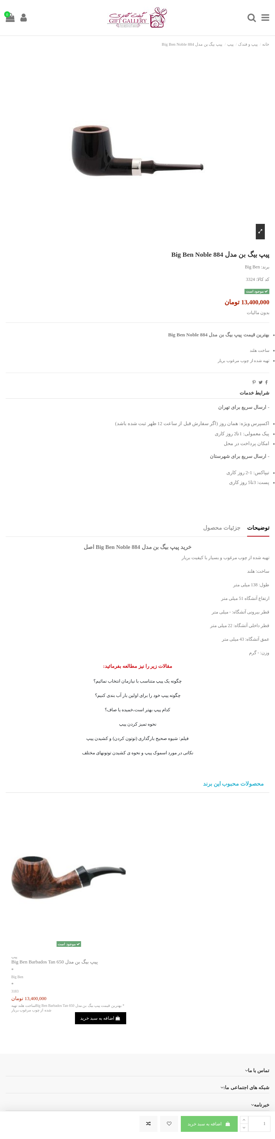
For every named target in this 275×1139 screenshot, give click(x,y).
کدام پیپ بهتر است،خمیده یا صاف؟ (137, 709)
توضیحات (258, 528)
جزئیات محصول (221, 528)
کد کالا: (262, 279)
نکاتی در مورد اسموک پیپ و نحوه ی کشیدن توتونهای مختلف (137, 752)
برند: (265, 267)
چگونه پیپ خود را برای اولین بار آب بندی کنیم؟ (137, 695)
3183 (14, 991)
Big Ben (252, 267)
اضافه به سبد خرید (209, 1124)
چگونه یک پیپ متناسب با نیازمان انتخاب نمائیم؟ (137, 681)
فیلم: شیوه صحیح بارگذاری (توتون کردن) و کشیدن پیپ (137, 738)
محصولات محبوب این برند (233, 784)
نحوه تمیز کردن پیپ (137, 724)
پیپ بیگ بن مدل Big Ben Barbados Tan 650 (54, 962)
